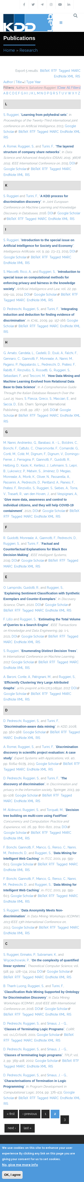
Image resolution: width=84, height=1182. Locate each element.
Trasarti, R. (15, 494)
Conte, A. (24, 677)
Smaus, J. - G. (57, 1023)
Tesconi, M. (37, 376)
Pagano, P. (10, 364)
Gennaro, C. (11, 358)
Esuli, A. (57, 353)
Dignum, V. (55, 454)
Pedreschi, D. (51, 364)
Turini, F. (48, 146)
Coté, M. (23, 454)
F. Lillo (8, 619)
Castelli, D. (43, 353)
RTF (54, 70)
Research (28, 50)
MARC (75, 70)
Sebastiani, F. (12, 376)
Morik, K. (29, 477)
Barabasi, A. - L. (49, 442)
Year (37, 82)
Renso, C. (59, 847)
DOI (73, 163)
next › (12, 1128)
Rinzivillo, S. (25, 370)
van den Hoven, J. (36, 494)
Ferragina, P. (25, 459)
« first (11, 1114)
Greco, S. (45, 398)
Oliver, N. (43, 477)
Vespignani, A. (67, 494)
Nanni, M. (66, 358)
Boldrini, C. (70, 442)
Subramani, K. (47, 954)
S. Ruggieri (11, 115)
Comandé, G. (68, 448)
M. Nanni (9, 442)
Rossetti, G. (44, 370)
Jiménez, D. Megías (57, 471)
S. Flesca (30, 398)
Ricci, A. (25, 271)
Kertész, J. (41, 465)
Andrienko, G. (27, 442)
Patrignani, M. (41, 677)
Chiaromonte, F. (46, 448)
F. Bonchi (10, 847)
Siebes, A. (61, 488)
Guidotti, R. (62, 459)
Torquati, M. (55, 810)
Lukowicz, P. (16, 471)
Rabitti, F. (9, 370)
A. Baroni (9, 677)
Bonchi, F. (10, 448)
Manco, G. (43, 847)
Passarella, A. (60, 477)
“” (43, 115)
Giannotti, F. (30, 358)
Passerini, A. (11, 482)
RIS (77, 76)
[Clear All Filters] (69, 87)
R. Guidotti (10, 538)
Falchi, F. (71, 353)
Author (8, 82)
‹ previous (29, 1114)
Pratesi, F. (68, 364)
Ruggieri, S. (26, 146)
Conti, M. (9, 454)
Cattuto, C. (26, 448)
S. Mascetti (11, 271)
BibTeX (45, 70)
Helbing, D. (11, 465)
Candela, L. (26, 353)
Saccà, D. (9, 404)
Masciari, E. (61, 398)
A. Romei (9, 146)
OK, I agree (12, 1175)
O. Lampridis (12, 587)
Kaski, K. (26, 465)
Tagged (64, 70)
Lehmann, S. (59, 465)
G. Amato (10, 353)
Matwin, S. (34, 471)
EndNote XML (64, 76)
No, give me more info (20, 1165)
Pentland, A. (50, 482)
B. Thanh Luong (14, 986)
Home (9, 50)
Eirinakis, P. (28, 954)
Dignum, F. (38, 454)
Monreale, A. (49, 358)
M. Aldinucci (12, 810)
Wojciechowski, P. (16, 960)
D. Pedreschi (12, 309)
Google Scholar (16, 169)
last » (27, 1128)
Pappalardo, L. (29, 364)
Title (18, 82)
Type (30, 82)
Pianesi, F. (67, 482)
